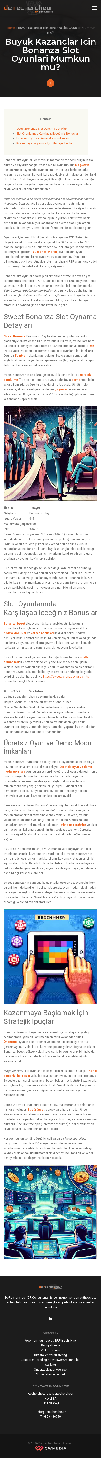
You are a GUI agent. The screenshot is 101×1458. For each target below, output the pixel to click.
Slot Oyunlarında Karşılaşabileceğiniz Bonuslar (47, 133)
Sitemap (67, 1443)
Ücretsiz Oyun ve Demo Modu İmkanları (42, 138)
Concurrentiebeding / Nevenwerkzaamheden (50, 1360)
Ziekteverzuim (50, 1350)
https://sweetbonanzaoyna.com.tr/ (66, 676)
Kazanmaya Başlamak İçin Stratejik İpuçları (45, 143)
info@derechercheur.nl (52, 1412)
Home (10, 27)
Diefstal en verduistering (50, 1355)
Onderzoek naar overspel (50, 1369)
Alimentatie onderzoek (50, 1374)
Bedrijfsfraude (50, 1345)
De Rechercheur (49, 1443)
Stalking (50, 1364)
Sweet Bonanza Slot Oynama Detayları (42, 128)
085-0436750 (52, 1416)
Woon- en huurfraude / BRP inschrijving (51, 1340)
